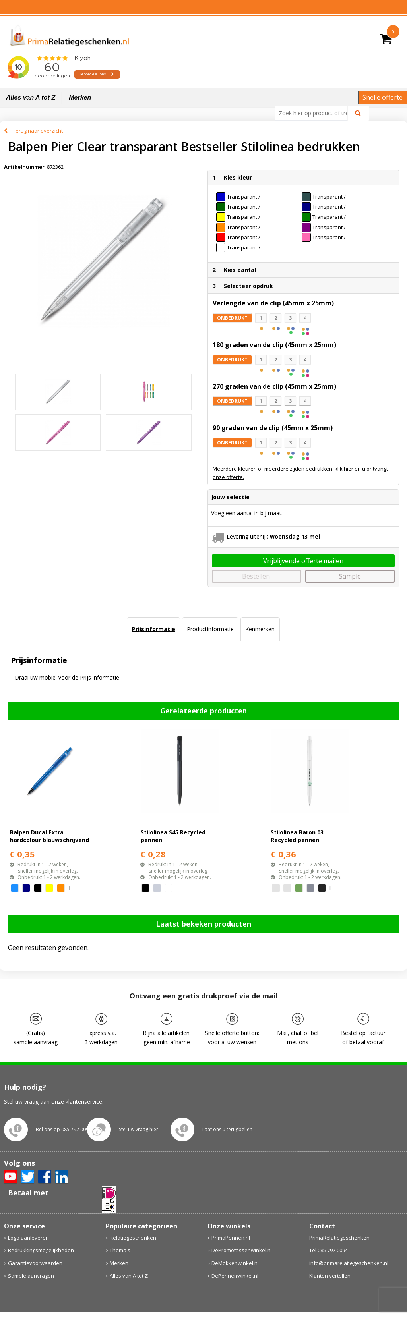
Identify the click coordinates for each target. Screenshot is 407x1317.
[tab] (153, 629)
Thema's (120, 1250)
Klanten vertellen (330, 1275)
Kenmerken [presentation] (260, 629)
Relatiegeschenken (133, 1237)
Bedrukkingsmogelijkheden (41, 1250)
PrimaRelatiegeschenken (339, 1237)
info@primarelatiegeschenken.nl (348, 1263)
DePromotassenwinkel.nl (241, 1250)
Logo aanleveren (28, 1237)
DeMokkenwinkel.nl (235, 1263)
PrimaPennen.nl (230, 1237)
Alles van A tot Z (30, 97)
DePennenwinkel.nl (234, 1275)
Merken (80, 97)
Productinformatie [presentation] (210, 629)
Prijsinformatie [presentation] (153, 629)
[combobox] (314, 113)
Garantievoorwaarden (35, 1263)
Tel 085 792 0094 (328, 1250)
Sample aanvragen (31, 1275)
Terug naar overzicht (38, 130)
